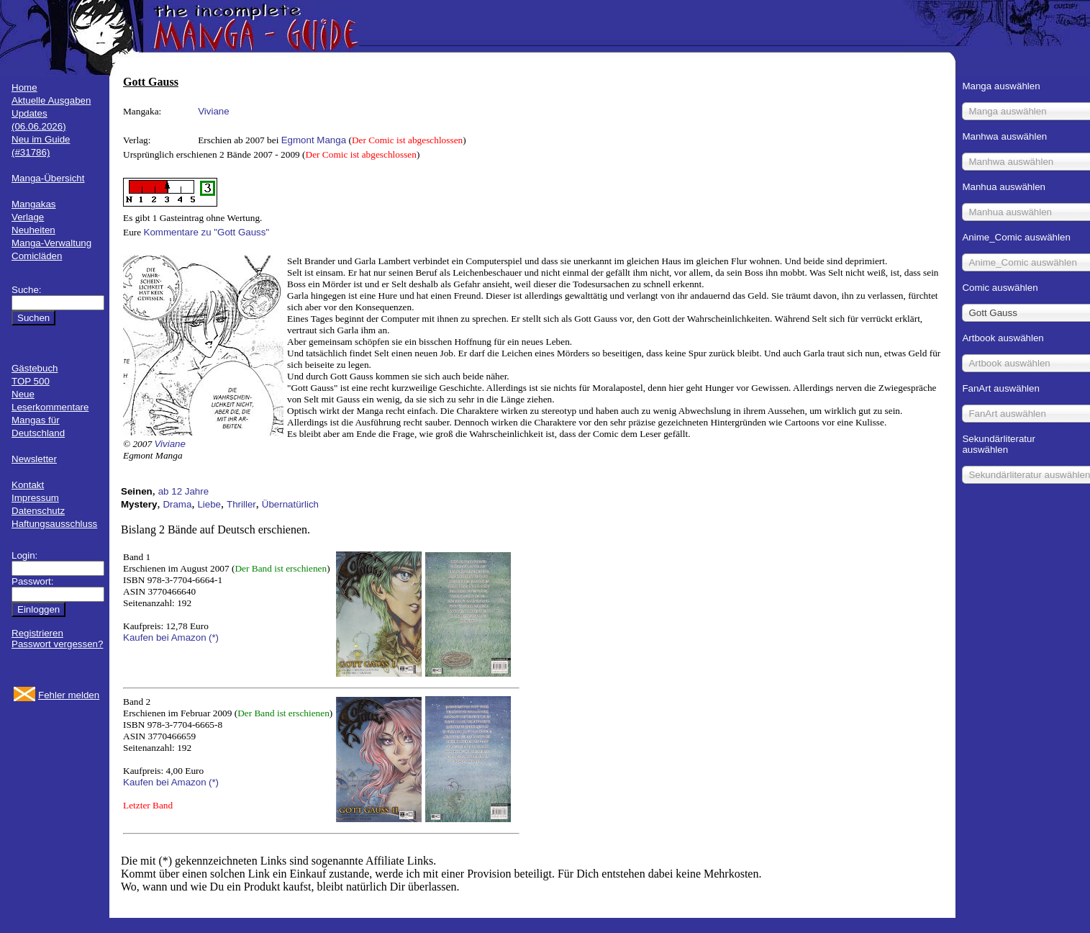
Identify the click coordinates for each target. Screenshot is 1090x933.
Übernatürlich (290, 504)
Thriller (241, 504)
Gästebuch (35, 368)
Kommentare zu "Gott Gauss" (207, 232)
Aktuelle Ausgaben (51, 100)
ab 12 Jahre (183, 491)
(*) (214, 637)
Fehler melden (68, 695)
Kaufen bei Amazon (164, 637)
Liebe (209, 504)
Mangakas (34, 204)
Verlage (28, 217)
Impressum (35, 497)
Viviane (213, 111)
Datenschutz (38, 510)
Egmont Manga (313, 140)
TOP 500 (31, 381)
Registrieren (37, 633)
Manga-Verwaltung (51, 243)
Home (24, 87)
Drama (177, 504)
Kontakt (28, 484)
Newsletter (34, 459)
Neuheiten (33, 230)
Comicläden (37, 256)
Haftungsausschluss (54, 523)
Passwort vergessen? (57, 644)
